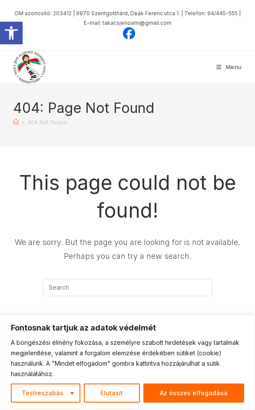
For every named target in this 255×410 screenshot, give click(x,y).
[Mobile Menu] (229, 66)
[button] (11, 33)
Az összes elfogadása (194, 393)
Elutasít (111, 393)
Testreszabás (42, 393)
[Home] (16, 122)
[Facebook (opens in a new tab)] (127, 33)
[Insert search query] (127, 287)
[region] (127, 362)
